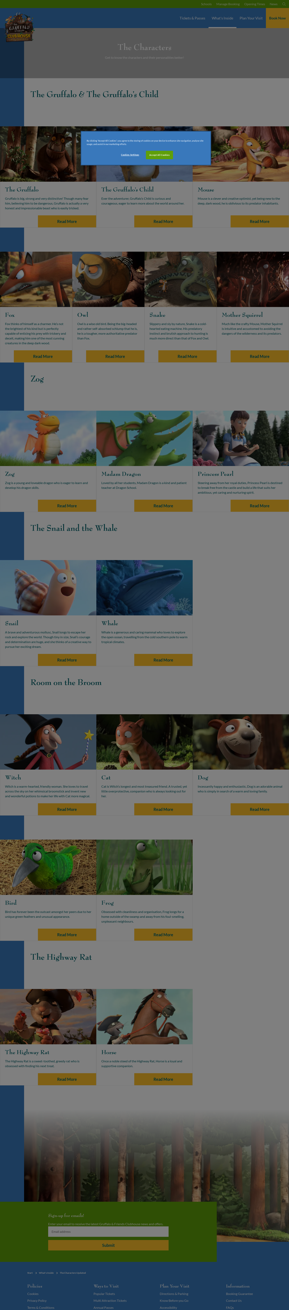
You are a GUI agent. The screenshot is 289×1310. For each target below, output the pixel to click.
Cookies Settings (130, 154)
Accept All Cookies (159, 155)
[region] (146, 148)
